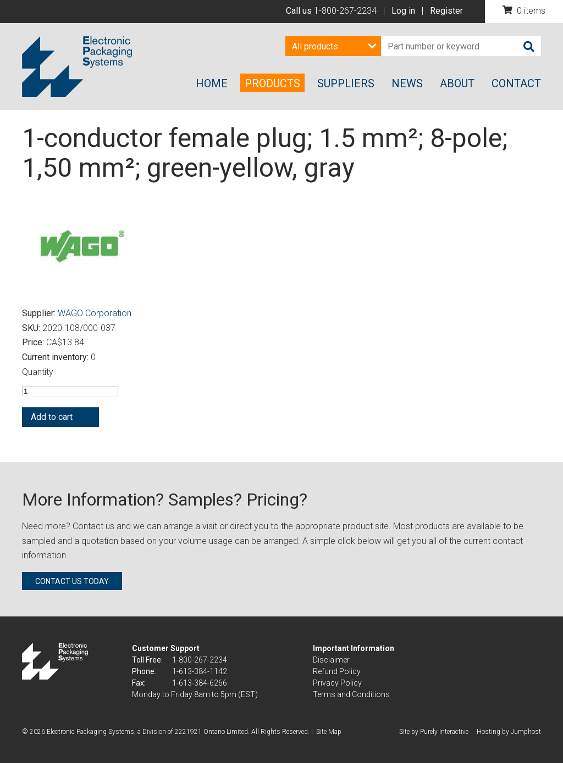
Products (272, 83)
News (407, 83)
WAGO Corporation (94, 313)
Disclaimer (331, 659)
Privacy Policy (337, 682)
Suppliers (345, 83)
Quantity (37, 372)
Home (212, 83)
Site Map (328, 732)
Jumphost (526, 732)
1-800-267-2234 (345, 10)
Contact (516, 83)
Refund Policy (337, 671)
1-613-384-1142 (199, 671)
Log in (403, 10)
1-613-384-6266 (199, 682)
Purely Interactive (444, 732)
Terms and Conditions (351, 694)
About (457, 83)
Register (446, 10)
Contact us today (72, 581)
